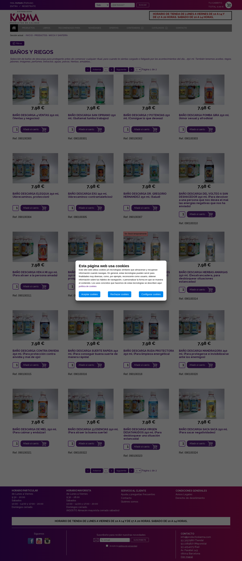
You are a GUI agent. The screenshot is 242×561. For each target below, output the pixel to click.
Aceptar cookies (89, 294)
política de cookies (88, 286)
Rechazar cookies (119, 294)
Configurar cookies (151, 294)
